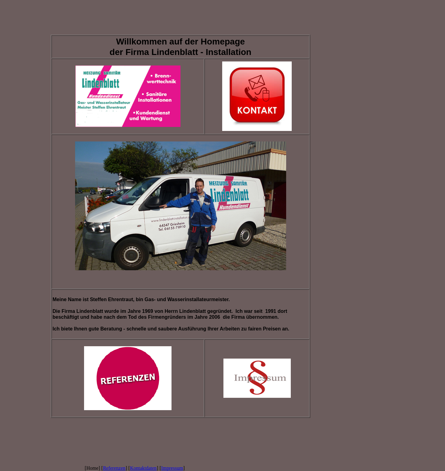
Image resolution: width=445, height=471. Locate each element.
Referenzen (114, 468)
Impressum (172, 468)
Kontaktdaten (143, 468)
